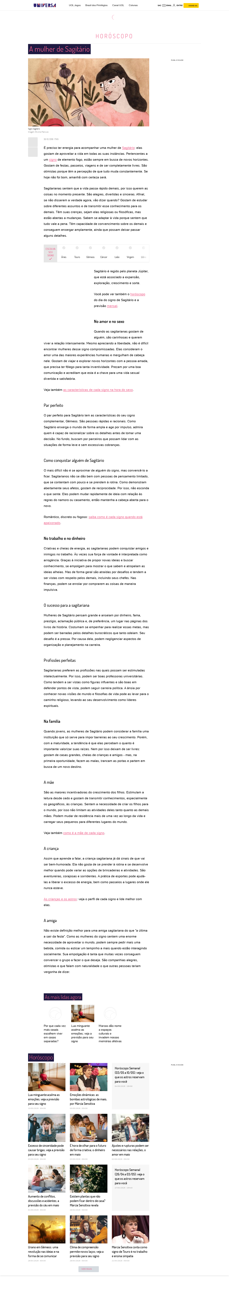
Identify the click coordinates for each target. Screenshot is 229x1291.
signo (53, 159)
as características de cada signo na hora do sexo (98, 390)
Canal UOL (118, 5)
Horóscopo (114, 36)
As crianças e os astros (60, 899)
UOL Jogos (75, 5)
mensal (112, 306)
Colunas (133, 5)
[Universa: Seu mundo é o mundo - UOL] (45, 5)
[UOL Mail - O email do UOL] (167, 5)
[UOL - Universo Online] (58, 5)
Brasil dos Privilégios (96, 5)
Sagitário (128, 148)
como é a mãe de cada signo (83, 833)
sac (159, 5)
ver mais (88, 1269)
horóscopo (137, 294)
